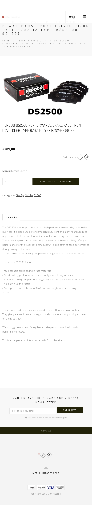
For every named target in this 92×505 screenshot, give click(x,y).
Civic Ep (37, 41)
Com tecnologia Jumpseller (46, 494)
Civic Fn (29, 195)
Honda (21, 41)
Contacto (46, 430)
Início (6, 41)
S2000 (37, 195)
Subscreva (69, 410)
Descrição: (11, 217)
